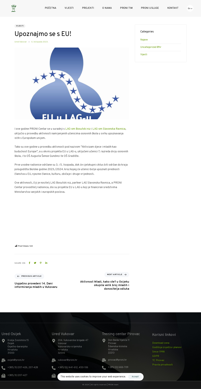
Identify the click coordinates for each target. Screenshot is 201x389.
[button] (190, 8)
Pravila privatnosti (162, 365)
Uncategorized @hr (150, 47)
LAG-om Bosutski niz (78, 129)
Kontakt (173, 8)
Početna (50, 8)
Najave (144, 39)
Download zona (160, 343)
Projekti (88, 8)
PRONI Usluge (150, 8)
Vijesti (69, 8)
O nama (107, 8)
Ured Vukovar (20, 42)
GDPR (155, 356)
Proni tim (126, 8)
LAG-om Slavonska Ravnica (109, 129)
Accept (135, 376)
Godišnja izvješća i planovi (167, 347)
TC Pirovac (158, 360)
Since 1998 (158, 352)
